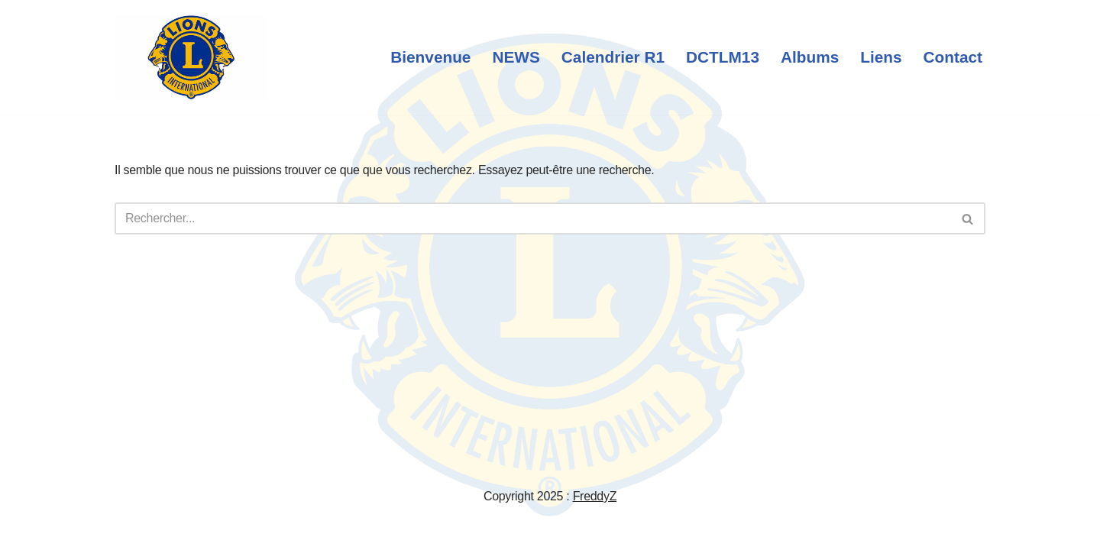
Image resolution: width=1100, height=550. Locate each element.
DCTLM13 (722, 57)
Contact (953, 57)
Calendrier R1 (613, 57)
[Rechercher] (533, 218)
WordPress (251, 530)
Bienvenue (430, 57)
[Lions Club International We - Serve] (191, 57)
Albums (810, 57)
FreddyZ (594, 496)
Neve (128, 530)
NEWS (515, 57)
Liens (880, 57)
